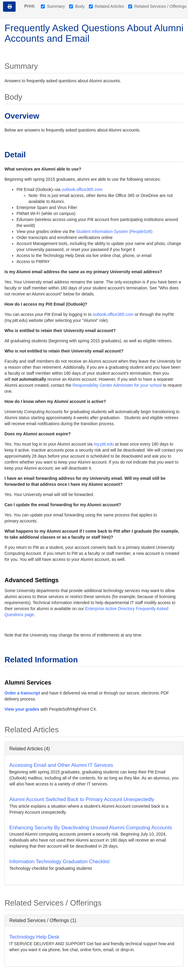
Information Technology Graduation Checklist (59, 861)
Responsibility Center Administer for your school (117, 385)
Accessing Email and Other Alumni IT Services (61, 765)
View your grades (22, 709)
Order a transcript (22, 693)
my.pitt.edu (104, 444)
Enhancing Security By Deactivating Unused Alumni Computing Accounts (90, 827)
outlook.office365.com (82, 189)
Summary (53, 6)
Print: (29, 6)
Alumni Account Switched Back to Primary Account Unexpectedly (81, 799)
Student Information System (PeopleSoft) (114, 231)
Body (77, 6)
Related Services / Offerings (157, 6)
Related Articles (106, 6)
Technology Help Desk (34, 937)
